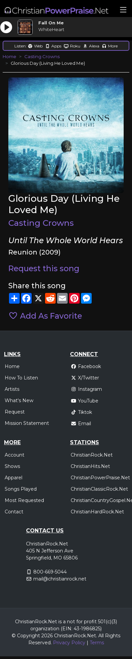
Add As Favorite (45, 316)
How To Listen (21, 377)
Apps (53, 45)
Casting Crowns (42, 56)
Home (9, 56)
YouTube (84, 400)
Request (15, 411)
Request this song (43, 268)
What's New (19, 400)
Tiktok (81, 412)
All (101, 636)
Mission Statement (27, 423)
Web (35, 45)
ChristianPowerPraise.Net (100, 477)
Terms (97, 643)
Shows (12, 466)
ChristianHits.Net (90, 466)
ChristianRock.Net (92, 455)
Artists (12, 389)
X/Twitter (85, 377)
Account (14, 455)
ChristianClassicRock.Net (99, 489)
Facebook (86, 366)
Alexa (91, 45)
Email (81, 423)
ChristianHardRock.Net (97, 511)
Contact (14, 511)
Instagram (86, 389)
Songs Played (21, 489)
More (110, 45)
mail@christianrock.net (59, 579)
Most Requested (24, 500)
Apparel (13, 477)
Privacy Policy (69, 643)
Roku (72, 45)
